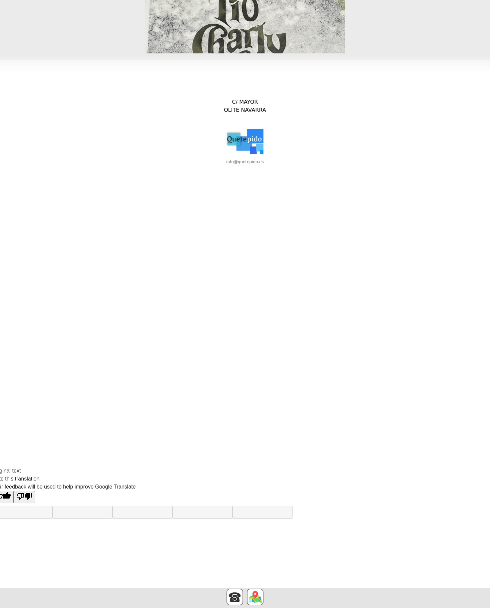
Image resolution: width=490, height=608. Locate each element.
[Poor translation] (24, 497)
